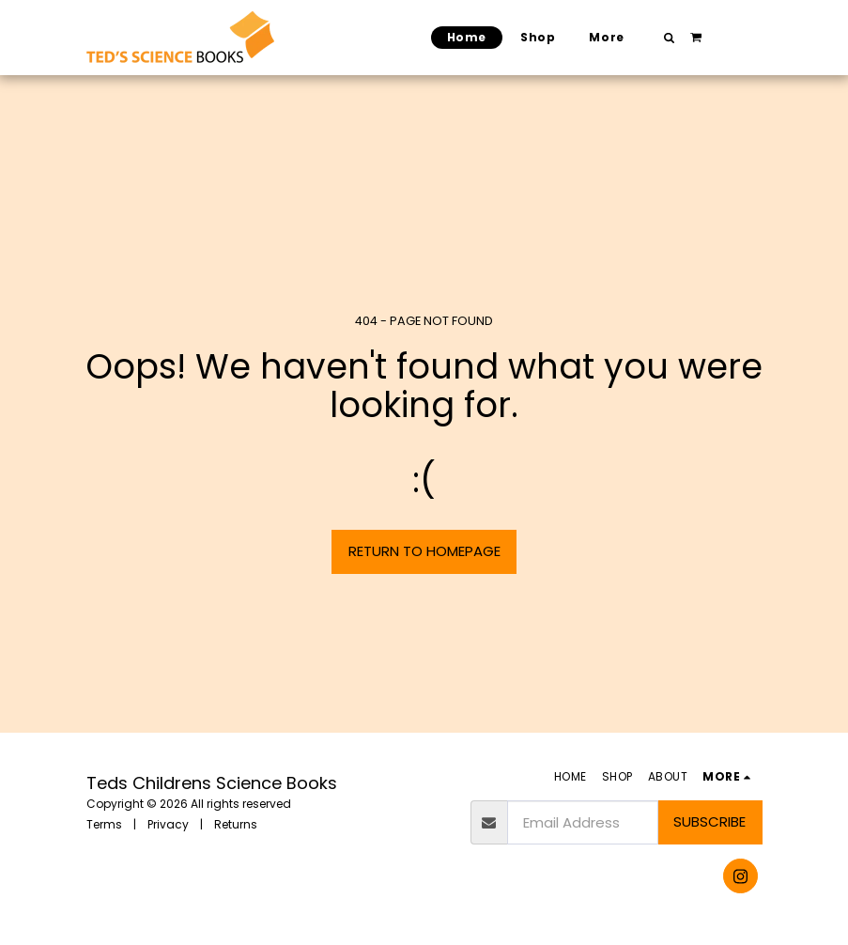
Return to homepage (424, 551)
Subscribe (709, 821)
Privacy (168, 824)
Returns (235, 824)
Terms (104, 824)
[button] (668, 37)
